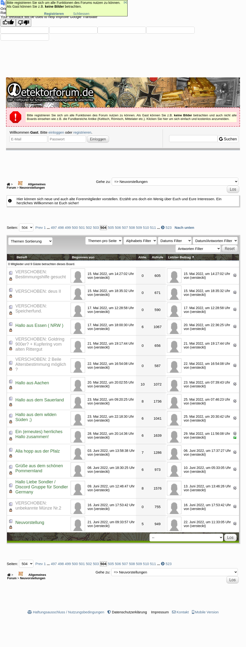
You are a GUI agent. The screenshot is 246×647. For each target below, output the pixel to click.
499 (68, 227)
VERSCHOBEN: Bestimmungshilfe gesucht (40, 274)
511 (153, 227)
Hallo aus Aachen (32, 382)
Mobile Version (207, 612)
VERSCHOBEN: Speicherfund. (31, 308)
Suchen (228, 139)
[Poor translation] (23, 23)
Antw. (142, 257)
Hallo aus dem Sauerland (39, 400)
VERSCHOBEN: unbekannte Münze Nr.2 (38, 505)
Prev (39, 227)
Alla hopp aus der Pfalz (37, 451)
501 (82, 227)
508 (132, 227)
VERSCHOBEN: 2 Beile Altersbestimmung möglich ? (40, 364)
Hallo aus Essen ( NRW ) (39, 325)
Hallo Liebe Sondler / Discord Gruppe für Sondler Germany (41, 486)
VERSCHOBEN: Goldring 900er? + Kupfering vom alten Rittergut (39, 344)
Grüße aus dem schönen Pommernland (39, 468)
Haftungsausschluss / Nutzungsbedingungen (68, 612)
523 (169, 227)
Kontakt (183, 612)
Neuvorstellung (29, 522)
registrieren (82, 132)
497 (54, 227)
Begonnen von (83, 257)
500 (75, 227)
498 (61, 227)
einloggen (56, 132)
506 (118, 227)
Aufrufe (157, 257)
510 (146, 227)
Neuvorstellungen (32, 187)
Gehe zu (103, 182)
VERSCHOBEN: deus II (38, 291)
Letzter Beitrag (181, 257)
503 (96, 227)
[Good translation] (8, 23)
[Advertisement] (123, 163)
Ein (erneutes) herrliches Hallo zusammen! (38, 434)
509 (139, 227)
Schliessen (81, 14)
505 (111, 227)
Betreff (22, 257)
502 (89, 227)
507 (125, 227)
